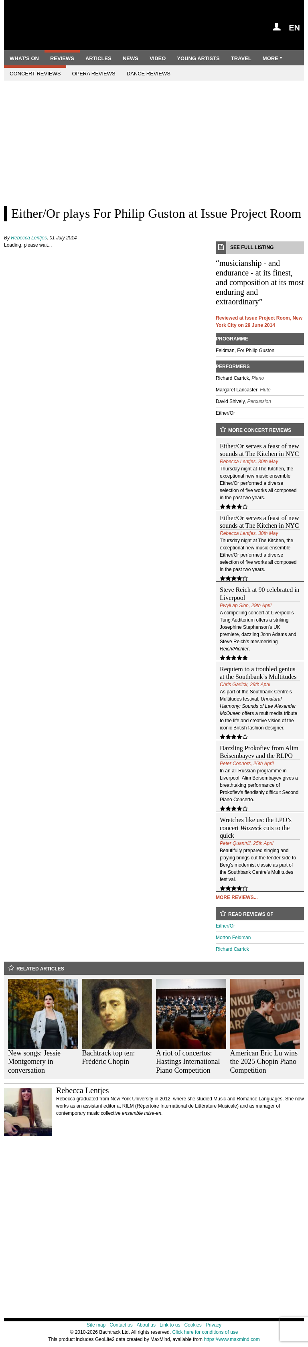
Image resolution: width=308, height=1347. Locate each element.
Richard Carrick (232, 949)
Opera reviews (93, 74)
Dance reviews (148, 74)
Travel (241, 58)
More (273, 58)
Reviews (62, 58)
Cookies (192, 1325)
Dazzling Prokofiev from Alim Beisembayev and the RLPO (259, 752)
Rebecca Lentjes (29, 238)
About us (146, 1325)
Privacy (213, 1325)
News (130, 58)
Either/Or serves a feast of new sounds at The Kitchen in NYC (259, 450)
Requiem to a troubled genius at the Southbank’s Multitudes (258, 673)
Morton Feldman (233, 937)
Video (158, 58)
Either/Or (225, 926)
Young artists (198, 58)
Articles (98, 58)
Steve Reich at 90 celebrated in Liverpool (260, 593)
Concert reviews (35, 74)
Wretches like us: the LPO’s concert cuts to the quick (256, 827)
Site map (96, 1325)
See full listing (260, 247)
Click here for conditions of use (205, 1332)
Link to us (170, 1325)
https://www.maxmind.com (231, 1339)
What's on (24, 58)
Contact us (120, 1325)
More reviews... (237, 897)
